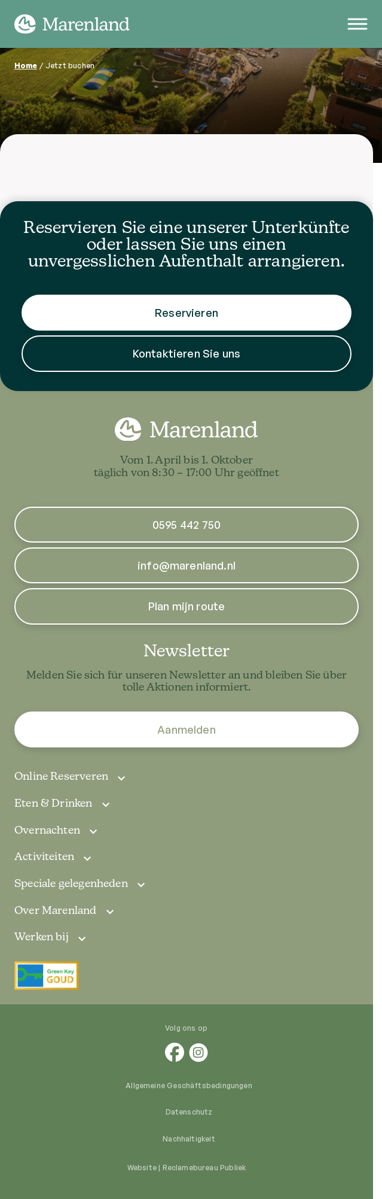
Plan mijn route (186, 606)
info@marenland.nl (186, 565)
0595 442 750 (186, 524)
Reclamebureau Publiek (204, 1167)
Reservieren (186, 312)
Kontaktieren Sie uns (187, 353)
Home (25, 65)
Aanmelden (186, 729)
